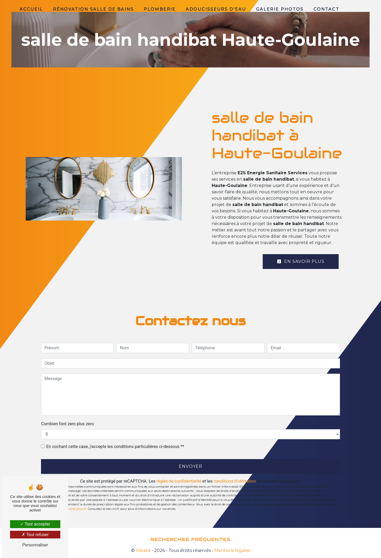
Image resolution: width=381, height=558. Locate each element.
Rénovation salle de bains (93, 9)
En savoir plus (300, 261)
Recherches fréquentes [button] (191, 539)
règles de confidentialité (178, 481)
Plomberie (160, 9)
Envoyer (190, 466)
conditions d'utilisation (235, 481)
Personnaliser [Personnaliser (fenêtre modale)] (35, 545)
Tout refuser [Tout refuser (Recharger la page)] (35, 534)
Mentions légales (231, 550)
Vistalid (143, 550)
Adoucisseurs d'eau (216, 9)
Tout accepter (35, 524)
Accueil (31, 9)
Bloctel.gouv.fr (76, 509)
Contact (326, 9)
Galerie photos (279, 9)
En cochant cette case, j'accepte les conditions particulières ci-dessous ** (115, 446)
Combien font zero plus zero (67, 423)
